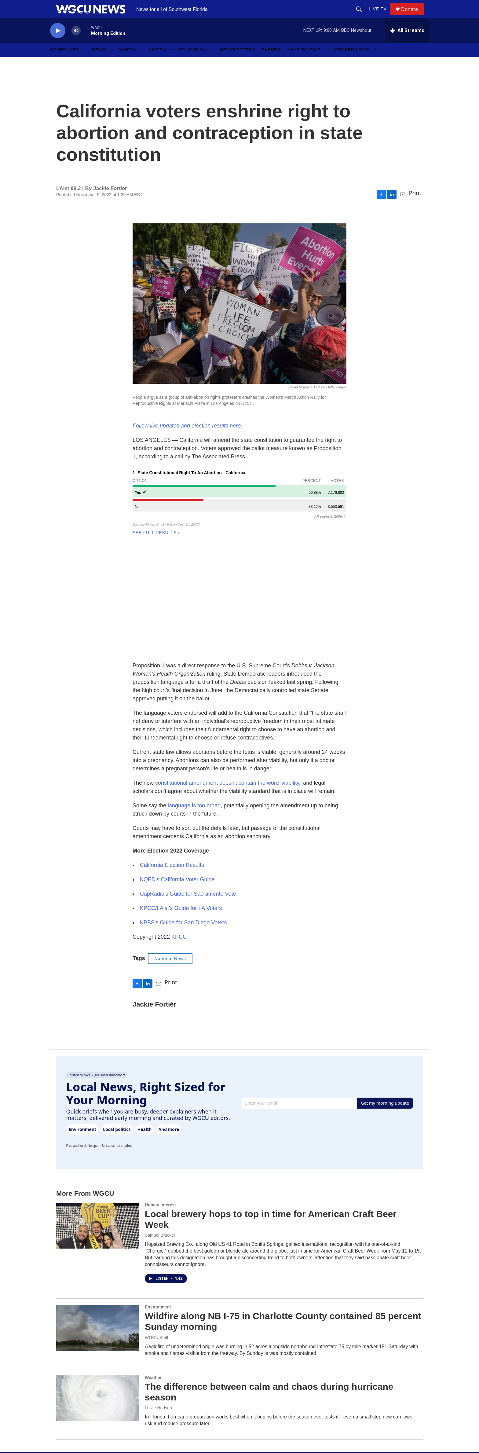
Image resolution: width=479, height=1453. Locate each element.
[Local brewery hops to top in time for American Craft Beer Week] (97, 1120)
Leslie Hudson (158, 1302)
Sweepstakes (193, 1437)
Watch (127, 63)
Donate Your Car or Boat (204, 1423)
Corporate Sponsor (199, 1409)
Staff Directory (274, 1382)
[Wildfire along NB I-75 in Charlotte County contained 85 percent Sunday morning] (97, 1222)
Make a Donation (197, 1368)
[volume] (76, 44)
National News (170, 852)
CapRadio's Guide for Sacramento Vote (188, 788)
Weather (153, 1271)
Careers (268, 1395)
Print (415, 206)
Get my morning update (385, 997)
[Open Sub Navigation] (83, 63)
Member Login (352, 63)
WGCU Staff (156, 1231)
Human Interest (160, 1099)
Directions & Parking (361, 1382)
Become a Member (199, 1382)
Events (270, 63)
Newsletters (237, 63)
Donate (413, 16)
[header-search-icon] (361, 16)
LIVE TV (380, 15)
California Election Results (172, 759)
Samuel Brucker (160, 1129)
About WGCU (274, 1368)
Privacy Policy (274, 1423)
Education (193, 63)
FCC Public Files (277, 1409)
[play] (58, 44)
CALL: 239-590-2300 (281, 1437)
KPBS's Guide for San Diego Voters (183, 817)
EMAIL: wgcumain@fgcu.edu (369, 1368)
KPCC (179, 831)
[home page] (100, 1382)
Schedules (64, 63)
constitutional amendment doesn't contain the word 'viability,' (228, 677)
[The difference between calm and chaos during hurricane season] (97, 1292)
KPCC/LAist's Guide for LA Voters (181, 802)
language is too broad (194, 700)
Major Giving (193, 1395)
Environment (158, 1201)
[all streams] (407, 44)
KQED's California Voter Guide (177, 774)
